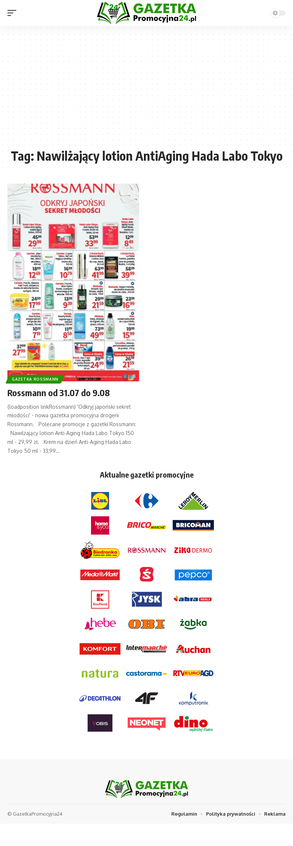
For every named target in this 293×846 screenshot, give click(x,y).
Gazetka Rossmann (35, 379)
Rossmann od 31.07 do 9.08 (58, 392)
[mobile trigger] (13, 13)
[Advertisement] (146, 91)
